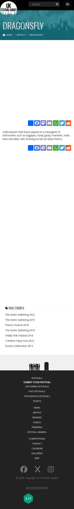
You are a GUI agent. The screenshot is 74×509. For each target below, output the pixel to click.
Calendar (37, 448)
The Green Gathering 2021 (20, 314)
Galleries (37, 453)
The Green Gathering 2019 (20, 319)
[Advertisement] (37, 81)
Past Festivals (37, 391)
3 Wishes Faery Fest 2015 (19, 340)
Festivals (37, 378)
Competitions (37, 438)
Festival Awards (37, 432)
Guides (37, 422)
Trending (37, 427)
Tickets (37, 401)
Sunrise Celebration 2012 (19, 346)
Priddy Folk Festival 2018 (19, 335)
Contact (37, 443)
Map (37, 458)
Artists (37, 412)
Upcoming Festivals (37, 386)
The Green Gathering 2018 (20, 330)
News (37, 407)
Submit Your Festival (37, 382)
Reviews (37, 417)
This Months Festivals (37, 396)
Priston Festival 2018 (17, 325)
